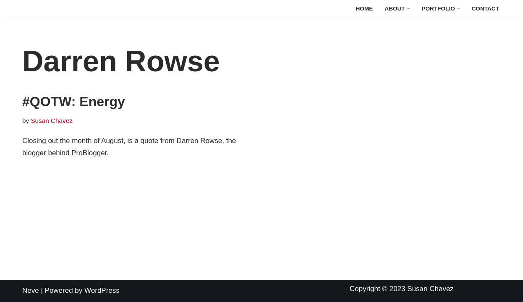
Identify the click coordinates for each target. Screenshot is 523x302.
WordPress (102, 290)
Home (364, 8)
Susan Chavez (52, 120)
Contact (485, 8)
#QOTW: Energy (73, 101)
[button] (408, 8)
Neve (30, 290)
